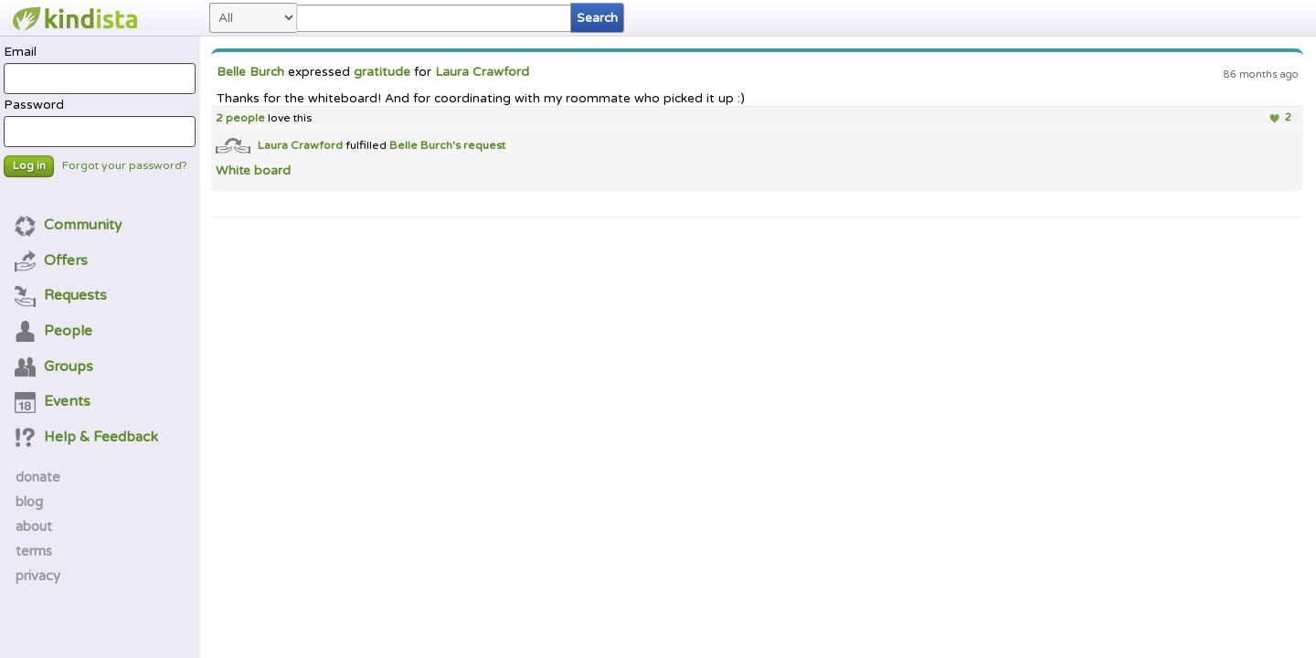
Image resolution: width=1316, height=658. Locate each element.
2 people (240, 118)
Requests (61, 295)
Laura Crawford (482, 72)
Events (53, 401)
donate (38, 477)
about (34, 526)
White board (253, 171)
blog (29, 502)
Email (99, 69)
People (54, 331)
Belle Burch (250, 72)
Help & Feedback (87, 437)
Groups (54, 366)
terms (34, 551)
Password (99, 122)
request (484, 145)
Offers (52, 260)
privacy (38, 576)
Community (68, 225)
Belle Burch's (426, 145)
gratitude (382, 72)
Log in (29, 166)
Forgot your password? (124, 166)
